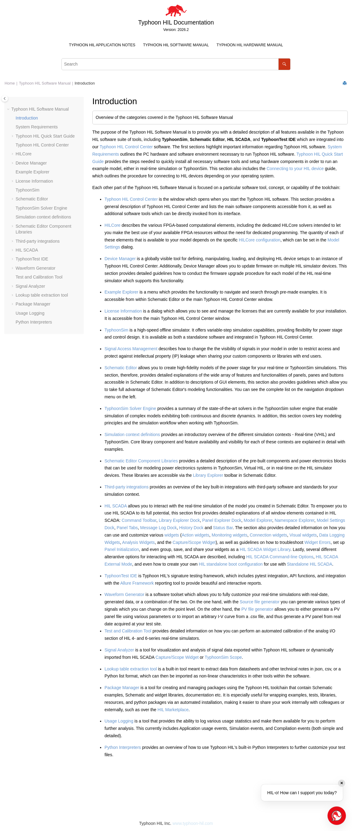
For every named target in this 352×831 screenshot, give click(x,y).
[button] (8, 109)
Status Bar (223, 527)
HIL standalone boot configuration (231, 564)
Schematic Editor (32, 198)
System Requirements (37, 126)
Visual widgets (303, 535)
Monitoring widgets (229, 535)
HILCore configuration (259, 239)
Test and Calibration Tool (39, 277)
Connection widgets (268, 535)
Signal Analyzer (30, 286)
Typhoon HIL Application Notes (102, 45)
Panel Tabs (127, 527)
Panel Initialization (122, 549)
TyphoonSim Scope (223, 657)
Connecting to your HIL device (295, 168)
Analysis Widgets (138, 542)
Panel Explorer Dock (221, 520)
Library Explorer (208, 475)
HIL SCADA (27, 250)
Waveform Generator (35, 268)
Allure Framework (137, 583)
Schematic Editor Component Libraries (141, 460)
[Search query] (175, 64)
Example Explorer (33, 171)
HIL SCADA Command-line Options (279, 556)
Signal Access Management (131, 348)
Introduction (85, 83)
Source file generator (260, 601)
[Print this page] (345, 83)
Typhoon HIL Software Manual (176, 45)
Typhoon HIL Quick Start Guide (45, 136)
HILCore (23, 153)
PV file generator (257, 609)
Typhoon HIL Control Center (42, 144)
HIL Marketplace (172, 709)
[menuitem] (102, 45)
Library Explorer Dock (179, 520)
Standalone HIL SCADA (309, 564)
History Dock (191, 527)
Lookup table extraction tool (42, 295)
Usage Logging (30, 313)
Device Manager (31, 163)
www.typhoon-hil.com (192, 823)
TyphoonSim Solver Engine (41, 208)
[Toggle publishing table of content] (5, 98)
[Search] (284, 64)
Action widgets (195, 535)
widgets (172, 535)
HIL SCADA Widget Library (265, 549)
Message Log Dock (158, 527)
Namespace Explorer (294, 520)
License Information (34, 181)
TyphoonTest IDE (32, 258)
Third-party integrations (38, 241)
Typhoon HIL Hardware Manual (250, 45)
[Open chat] (337, 815)
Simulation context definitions (43, 216)
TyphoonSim (27, 190)
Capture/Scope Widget (194, 542)
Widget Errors (317, 542)
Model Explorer (258, 520)
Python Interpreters (34, 322)
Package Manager (33, 304)
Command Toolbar (139, 520)
